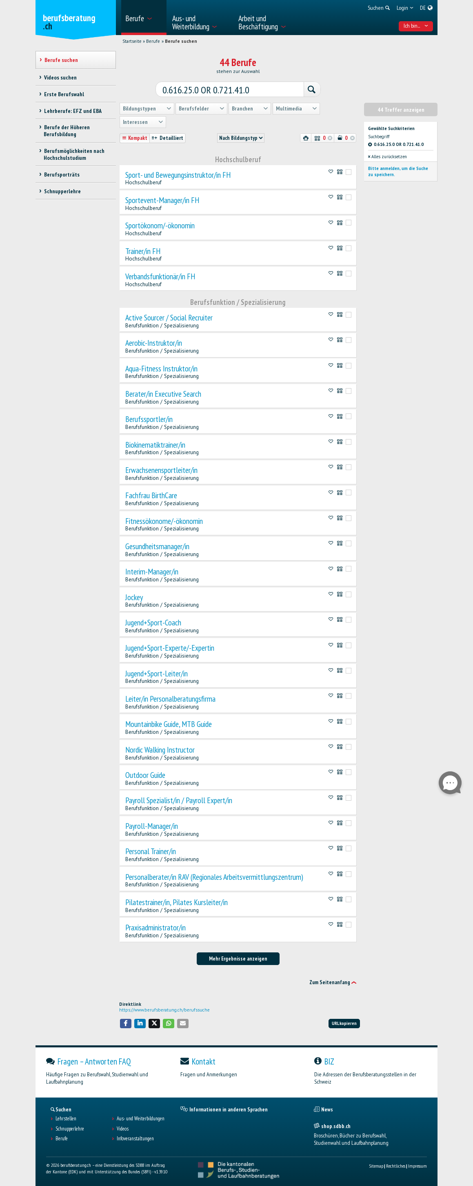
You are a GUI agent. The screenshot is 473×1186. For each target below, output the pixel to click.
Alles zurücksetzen (387, 156)
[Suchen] (312, 89)
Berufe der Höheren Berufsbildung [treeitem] (66, 131)
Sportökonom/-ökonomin (160, 225)
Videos (123, 1129)
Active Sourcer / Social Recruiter (169, 317)
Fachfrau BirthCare (151, 495)
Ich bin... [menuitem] (416, 25)
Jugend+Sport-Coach (153, 622)
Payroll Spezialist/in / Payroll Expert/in (178, 800)
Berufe (153, 41)
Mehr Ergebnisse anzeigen (238, 958)
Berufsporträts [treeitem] (61, 174)
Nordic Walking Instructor (160, 749)
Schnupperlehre (70, 1129)
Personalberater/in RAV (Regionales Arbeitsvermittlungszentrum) (214, 876)
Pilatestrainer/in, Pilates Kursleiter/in (176, 902)
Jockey (134, 597)
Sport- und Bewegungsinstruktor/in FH (178, 174)
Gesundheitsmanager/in (157, 546)
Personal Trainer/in (150, 851)
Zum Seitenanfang (329, 982)
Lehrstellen (66, 1118)
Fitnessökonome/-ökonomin (164, 521)
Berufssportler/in (149, 419)
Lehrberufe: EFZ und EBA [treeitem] (72, 111)
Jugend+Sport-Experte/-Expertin (169, 647)
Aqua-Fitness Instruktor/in (161, 368)
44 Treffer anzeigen (401, 109)
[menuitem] (144, 17)
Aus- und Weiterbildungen (140, 1118)
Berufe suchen (181, 41)
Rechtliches (395, 1166)
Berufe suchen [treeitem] (61, 60)
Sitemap (376, 1166)
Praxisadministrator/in (155, 927)
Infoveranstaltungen (135, 1138)
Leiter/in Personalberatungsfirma (170, 698)
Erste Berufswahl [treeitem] (64, 94)
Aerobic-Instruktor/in (153, 342)
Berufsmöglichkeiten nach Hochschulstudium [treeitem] (74, 154)
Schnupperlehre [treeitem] (62, 191)
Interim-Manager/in (151, 571)
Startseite (132, 41)
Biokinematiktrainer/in (155, 444)
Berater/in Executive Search (163, 393)
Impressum (417, 1166)
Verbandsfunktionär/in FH (160, 276)
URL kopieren (344, 1023)
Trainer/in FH (142, 251)
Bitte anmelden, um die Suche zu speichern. (398, 171)
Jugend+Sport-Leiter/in (156, 673)
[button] (125, 1023)
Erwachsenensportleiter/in (161, 470)
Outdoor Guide (145, 775)
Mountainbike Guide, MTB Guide (168, 724)
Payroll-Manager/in (151, 826)
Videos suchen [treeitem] (60, 77)
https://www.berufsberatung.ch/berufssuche (164, 1010)
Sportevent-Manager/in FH (162, 200)
